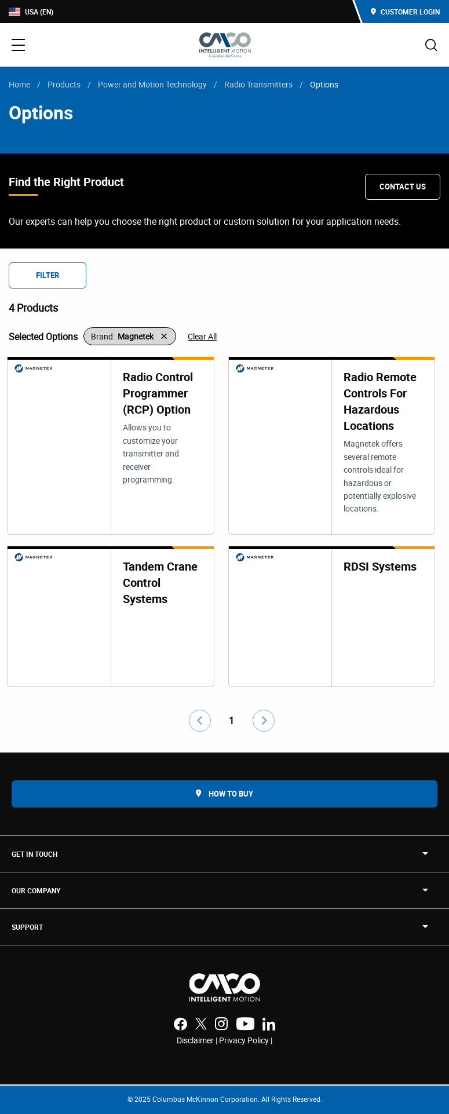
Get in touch (34, 854)
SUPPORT (27, 927)
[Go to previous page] (200, 721)
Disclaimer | (198, 1040)
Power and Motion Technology (152, 84)
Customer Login (405, 11)
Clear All (202, 336)
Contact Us (402, 186)
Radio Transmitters (258, 84)
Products (64, 84)
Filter (47, 275)
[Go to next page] (264, 721)
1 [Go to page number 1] (231, 720)
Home (19, 84)
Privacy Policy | (245, 1040)
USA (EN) (31, 12)
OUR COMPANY (36, 890)
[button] (129, 336)
